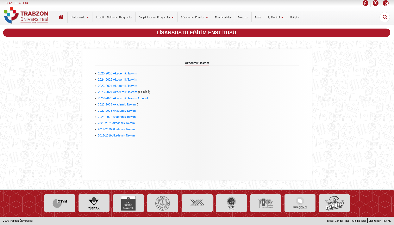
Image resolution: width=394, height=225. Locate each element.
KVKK (387, 220)
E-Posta (21, 2)
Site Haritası (359, 220)
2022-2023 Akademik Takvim (117, 104)
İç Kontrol (276, 17)
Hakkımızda (80, 17)
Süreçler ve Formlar (195, 17)
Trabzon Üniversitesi (21, 220)
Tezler (258, 17)
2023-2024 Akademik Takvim (117, 85)
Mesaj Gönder (335, 220)
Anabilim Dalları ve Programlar (114, 17)
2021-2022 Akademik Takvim (117, 116)
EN (11, 2)
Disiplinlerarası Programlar (156, 17)
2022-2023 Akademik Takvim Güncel (123, 98)
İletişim (294, 17)
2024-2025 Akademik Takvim (117, 79)
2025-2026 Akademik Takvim (117, 73)
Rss (347, 220)
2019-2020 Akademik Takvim (116, 129)
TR (6, 2)
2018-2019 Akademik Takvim (116, 135)
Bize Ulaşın (375, 220)
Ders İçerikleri (223, 17)
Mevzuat (243, 17)
